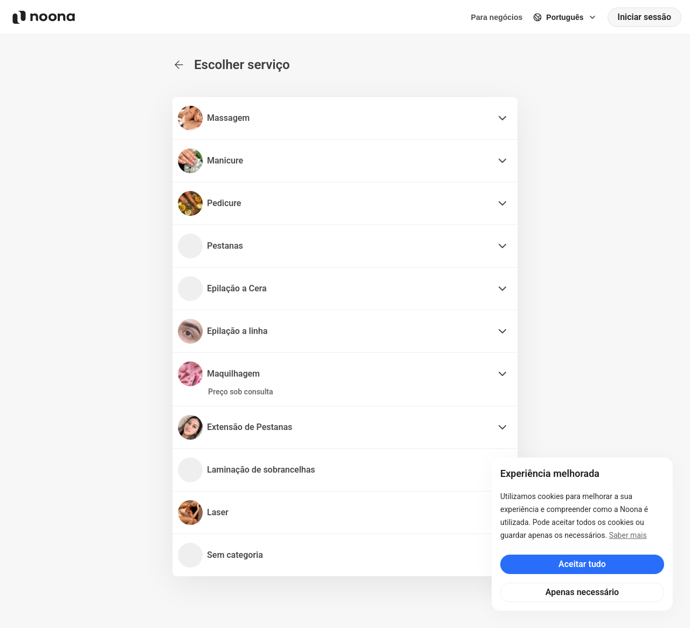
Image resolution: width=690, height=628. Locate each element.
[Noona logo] (44, 17)
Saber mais (628, 535)
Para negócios (497, 17)
